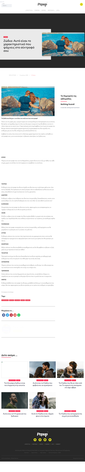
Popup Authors (34, 463)
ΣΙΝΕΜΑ (48, 454)
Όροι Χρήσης (43, 463)
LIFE (54, 454)
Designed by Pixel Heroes (78, 468)
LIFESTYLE (25, 454)
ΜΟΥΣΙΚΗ (33, 454)
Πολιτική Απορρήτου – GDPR (55, 463)
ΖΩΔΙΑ (5, 37)
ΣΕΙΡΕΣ (41, 454)
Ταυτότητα (26, 463)
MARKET (60, 454)
